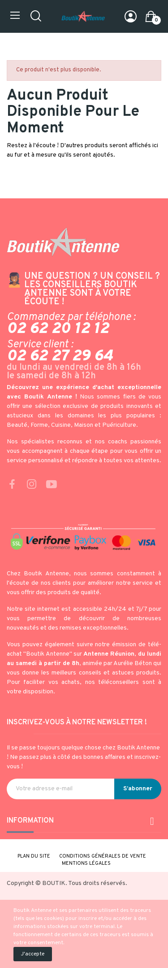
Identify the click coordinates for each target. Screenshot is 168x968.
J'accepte (32, 954)
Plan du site (33, 856)
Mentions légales (86, 863)
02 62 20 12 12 (58, 329)
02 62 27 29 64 (60, 356)
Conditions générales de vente (102, 856)
